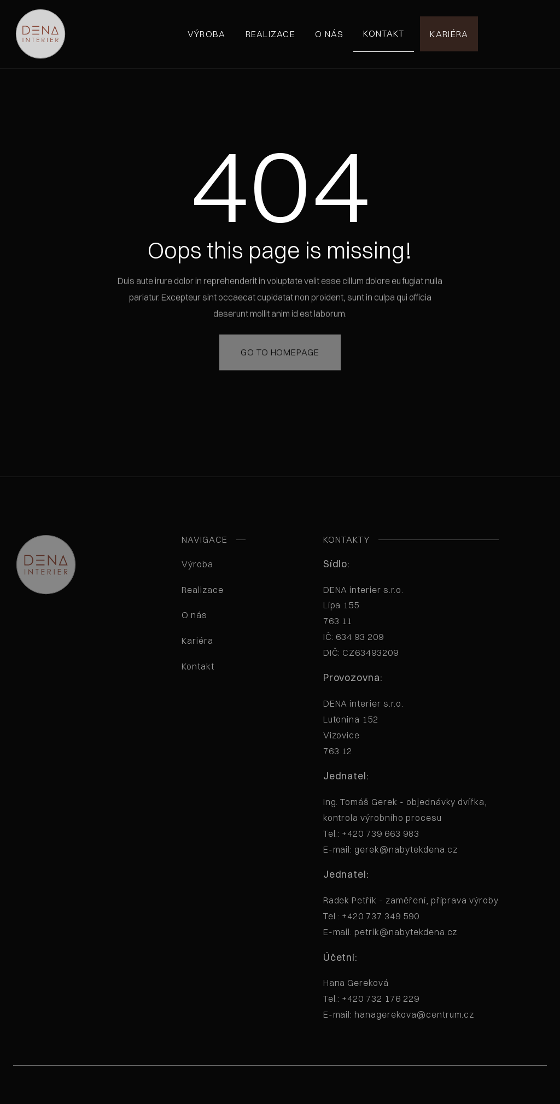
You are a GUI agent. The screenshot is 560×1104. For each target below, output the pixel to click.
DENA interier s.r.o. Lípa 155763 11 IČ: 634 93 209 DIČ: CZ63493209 (378, 621)
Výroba (207, 33)
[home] (40, 34)
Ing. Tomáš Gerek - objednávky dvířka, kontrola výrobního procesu (405, 825)
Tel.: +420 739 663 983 (371, 833)
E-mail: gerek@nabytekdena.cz (390, 849)
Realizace (271, 33)
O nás (329, 33)
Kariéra (449, 33)
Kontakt (383, 33)
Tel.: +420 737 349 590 (371, 916)
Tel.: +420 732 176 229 (371, 998)
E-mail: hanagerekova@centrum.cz (399, 1014)
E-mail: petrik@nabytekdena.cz (390, 931)
